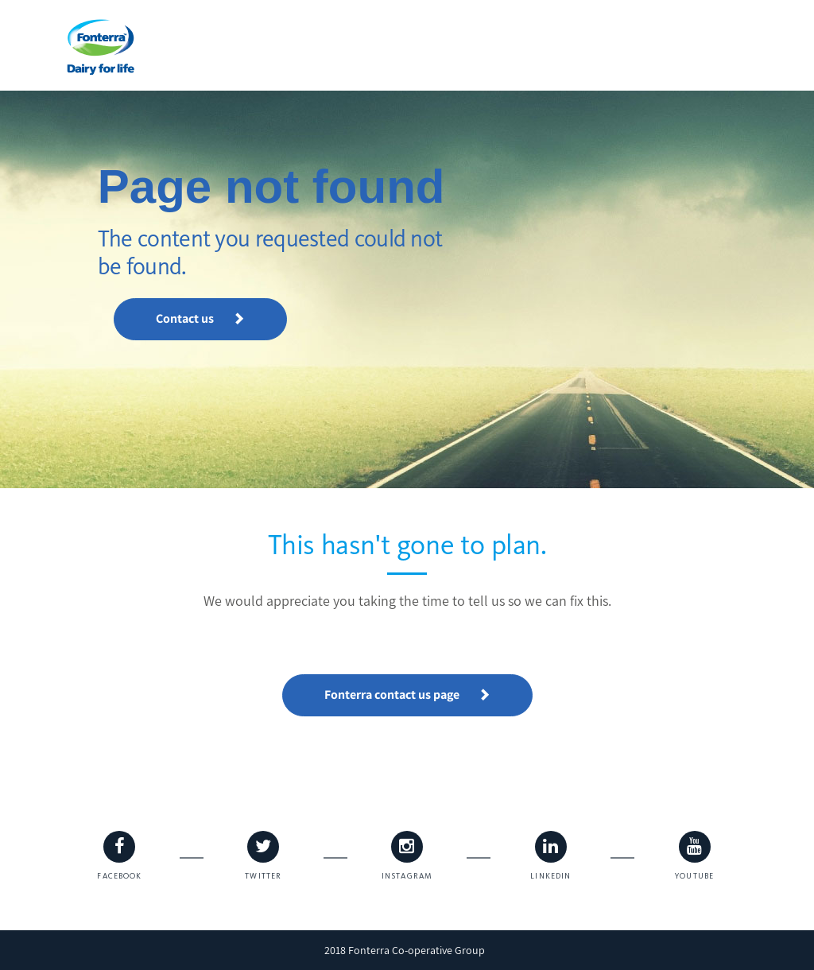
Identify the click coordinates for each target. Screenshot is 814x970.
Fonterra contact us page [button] (407, 694)
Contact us (200, 318)
